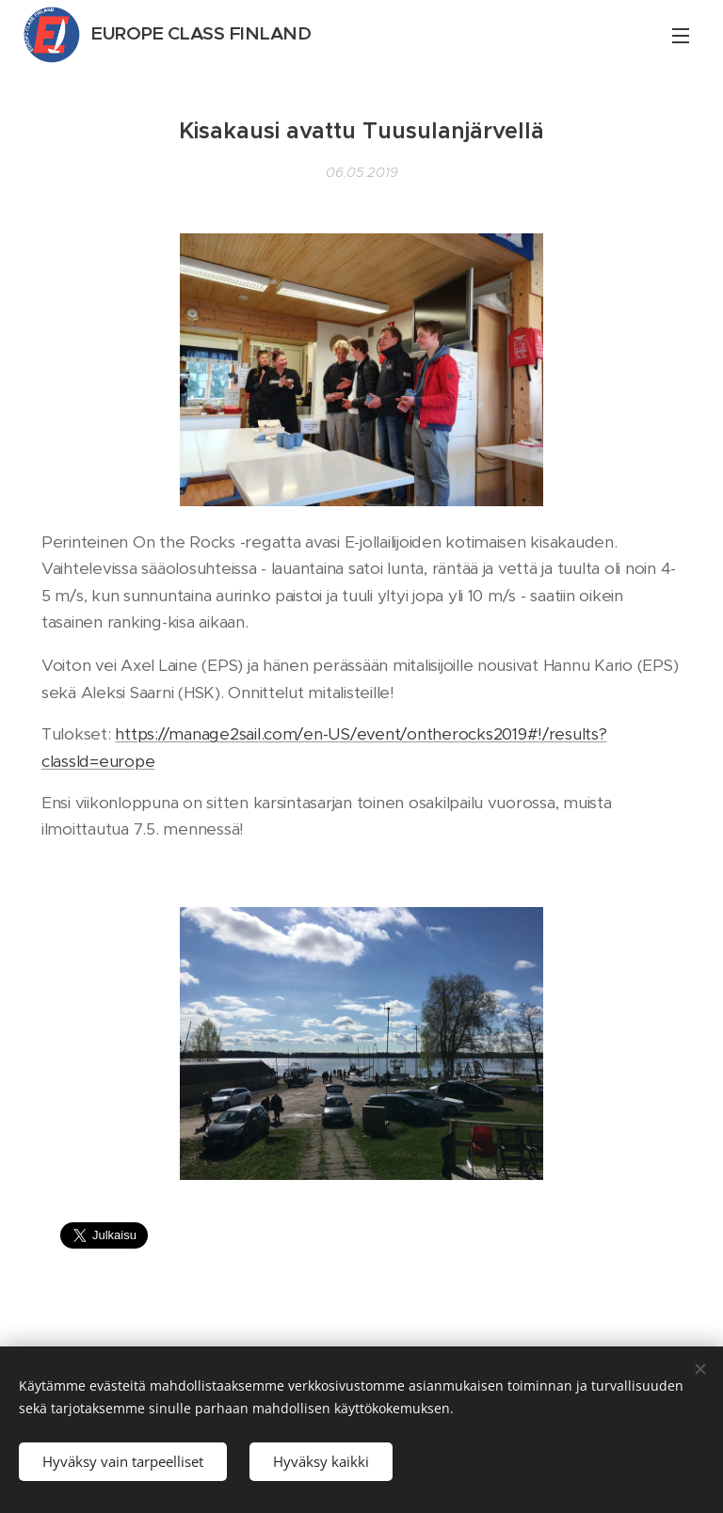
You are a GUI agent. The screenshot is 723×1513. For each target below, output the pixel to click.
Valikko (680, 36)
